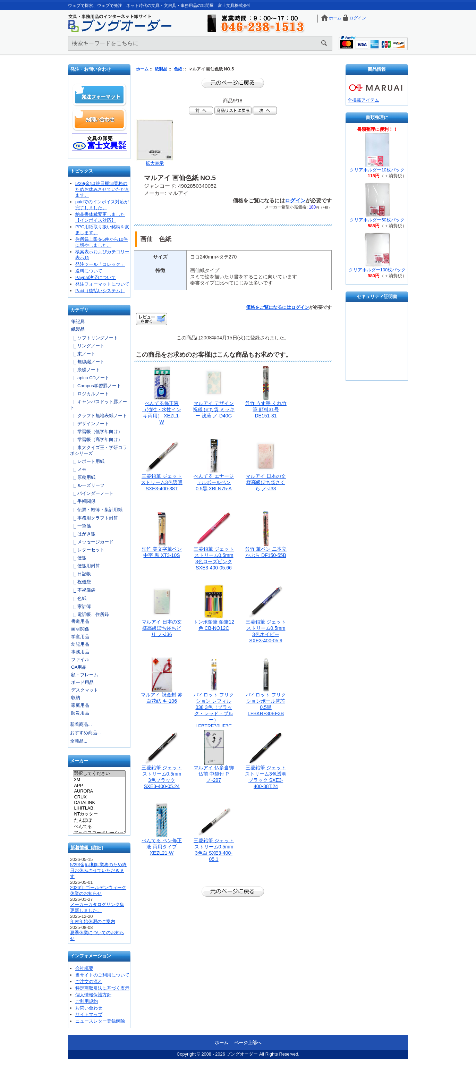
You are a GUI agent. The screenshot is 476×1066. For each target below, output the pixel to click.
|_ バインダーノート (91, 493)
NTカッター (99, 814)
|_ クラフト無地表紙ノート (98, 415)
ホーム (335, 18)
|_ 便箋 (78, 557)
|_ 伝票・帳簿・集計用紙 (96, 509)
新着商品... (81, 724)
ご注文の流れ (88, 981)
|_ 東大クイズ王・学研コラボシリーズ (98, 450)
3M (99, 779)
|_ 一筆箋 (80, 525)
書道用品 (80, 621)
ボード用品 (82, 682)
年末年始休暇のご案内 (92, 921)
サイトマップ (88, 1014)
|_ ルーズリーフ (87, 485)
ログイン (357, 18)
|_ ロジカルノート (89, 393)
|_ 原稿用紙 (82, 477)
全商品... (78, 741)
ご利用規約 (86, 1001)
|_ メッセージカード (91, 541)
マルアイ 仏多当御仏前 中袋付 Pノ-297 (214, 774)
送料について (88, 270)
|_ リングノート (87, 345)
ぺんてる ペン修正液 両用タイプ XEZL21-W (162, 847)
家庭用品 (80, 705)
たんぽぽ (99, 821)
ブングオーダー (242, 1054)
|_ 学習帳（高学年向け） (96, 439)
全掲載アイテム (363, 100)
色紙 (178, 69)
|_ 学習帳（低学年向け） (96, 431)
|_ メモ (78, 469)
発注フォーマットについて (102, 284)
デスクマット (84, 690)
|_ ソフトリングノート (94, 337)
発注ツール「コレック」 (100, 264)
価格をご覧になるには (268, 307)
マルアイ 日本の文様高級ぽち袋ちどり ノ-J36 (162, 628)
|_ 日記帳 (80, 573)
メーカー (79, 761)
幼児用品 (80, 644)
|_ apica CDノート (89, 377)
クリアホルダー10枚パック (377, 169)
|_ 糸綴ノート (85, 369)
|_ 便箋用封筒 (85, 565)
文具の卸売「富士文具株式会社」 (99, 142)
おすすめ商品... (85, 732)
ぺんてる (99, 827)
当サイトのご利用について (102, 975)
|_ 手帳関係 (82, 501)
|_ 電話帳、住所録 (89, 614)
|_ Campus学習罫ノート (95, 385)
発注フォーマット (99, 95)
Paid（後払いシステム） (100, 290)
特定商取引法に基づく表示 (102, 988)
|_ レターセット (87, 549)
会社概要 (84, 968)
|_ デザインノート (89, 423)
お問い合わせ (99, 119)
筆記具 (78, 321)
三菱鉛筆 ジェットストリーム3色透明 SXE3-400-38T (161, 482)
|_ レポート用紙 (87, 461)
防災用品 (80, 713)
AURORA (99, 791)
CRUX (99, 797)
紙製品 (161, 69)
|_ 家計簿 (80, 606)
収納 (75, 697)
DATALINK (99, 802)
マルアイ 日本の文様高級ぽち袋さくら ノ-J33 (266, 482)
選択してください (99, 774)
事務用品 (80, 651)
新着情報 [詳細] (86, 847)
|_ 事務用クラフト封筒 (94, 518)
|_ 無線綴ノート (87, 361)
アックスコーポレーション (99, 833)
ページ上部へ (247, 1042)
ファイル (80, 659)
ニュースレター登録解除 (100, 1021)
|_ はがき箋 (82, 533)
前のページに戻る (233, 83)
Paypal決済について (95, 277)
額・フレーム (84, 674)
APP (99, 785)
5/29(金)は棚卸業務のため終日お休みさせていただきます (98, 870)
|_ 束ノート (82, 353)
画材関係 (80, 629)
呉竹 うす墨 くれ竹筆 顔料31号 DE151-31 (266, 409)
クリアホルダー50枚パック (377, 219)
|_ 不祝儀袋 (82, 590)
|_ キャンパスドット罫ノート (98, 404)
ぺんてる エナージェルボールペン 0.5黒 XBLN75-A (214, 482)
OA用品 (79, 667)
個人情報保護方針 (93, 994)
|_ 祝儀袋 (80, 581)
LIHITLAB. (99, 808)
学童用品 (80, 636)
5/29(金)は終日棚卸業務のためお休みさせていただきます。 (102, 189)
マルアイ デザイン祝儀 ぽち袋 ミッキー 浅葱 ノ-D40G (214, 409)
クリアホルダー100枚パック (377, 269)
